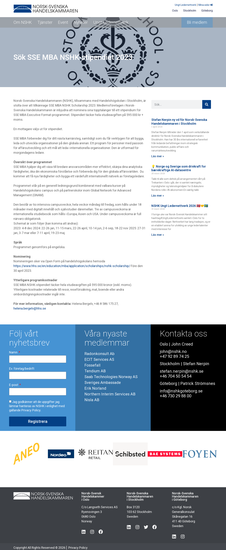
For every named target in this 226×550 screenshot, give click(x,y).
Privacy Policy (78, 547)
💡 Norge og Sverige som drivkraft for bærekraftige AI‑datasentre (178, 168)
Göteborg (207, 10)
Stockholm (189, 10)
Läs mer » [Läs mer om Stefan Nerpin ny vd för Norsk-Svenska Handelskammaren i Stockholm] (157, 156)
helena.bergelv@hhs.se (29, 308)
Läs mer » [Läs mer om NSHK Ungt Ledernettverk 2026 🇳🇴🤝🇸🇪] (157, 234)
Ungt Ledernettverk (185, 4)
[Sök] (206, 104)
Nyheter (81, 22)
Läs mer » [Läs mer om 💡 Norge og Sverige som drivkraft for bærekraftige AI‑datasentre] (157, 195)
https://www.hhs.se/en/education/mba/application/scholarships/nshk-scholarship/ (71, 266)
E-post (14, 385)
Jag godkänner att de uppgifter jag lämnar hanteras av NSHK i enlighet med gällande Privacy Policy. (37, 406)
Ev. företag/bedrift (21, 368)
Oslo (175, 10)
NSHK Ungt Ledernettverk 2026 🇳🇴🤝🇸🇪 (179, 206)
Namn (13, 352)
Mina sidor (205, 4)
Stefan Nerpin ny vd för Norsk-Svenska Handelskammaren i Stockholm (179, 121)
